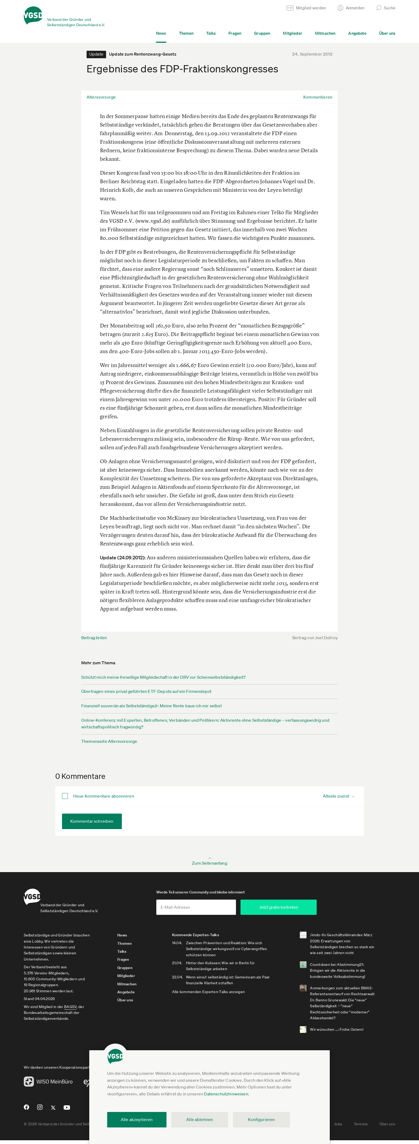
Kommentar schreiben (92, 821)
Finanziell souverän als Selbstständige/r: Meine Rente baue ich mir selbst (151, 705)
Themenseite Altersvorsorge (109, 741)
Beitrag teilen (94, 637)
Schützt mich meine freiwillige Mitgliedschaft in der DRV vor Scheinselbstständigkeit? (163, 677)
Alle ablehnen (199, 1119)
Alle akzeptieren (137, 1119)
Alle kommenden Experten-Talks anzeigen (217, 995)
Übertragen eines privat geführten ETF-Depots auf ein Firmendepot (146, 691)
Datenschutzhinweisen (226, 1093)
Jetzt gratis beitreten (309, 910)
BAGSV (70, 1010)
